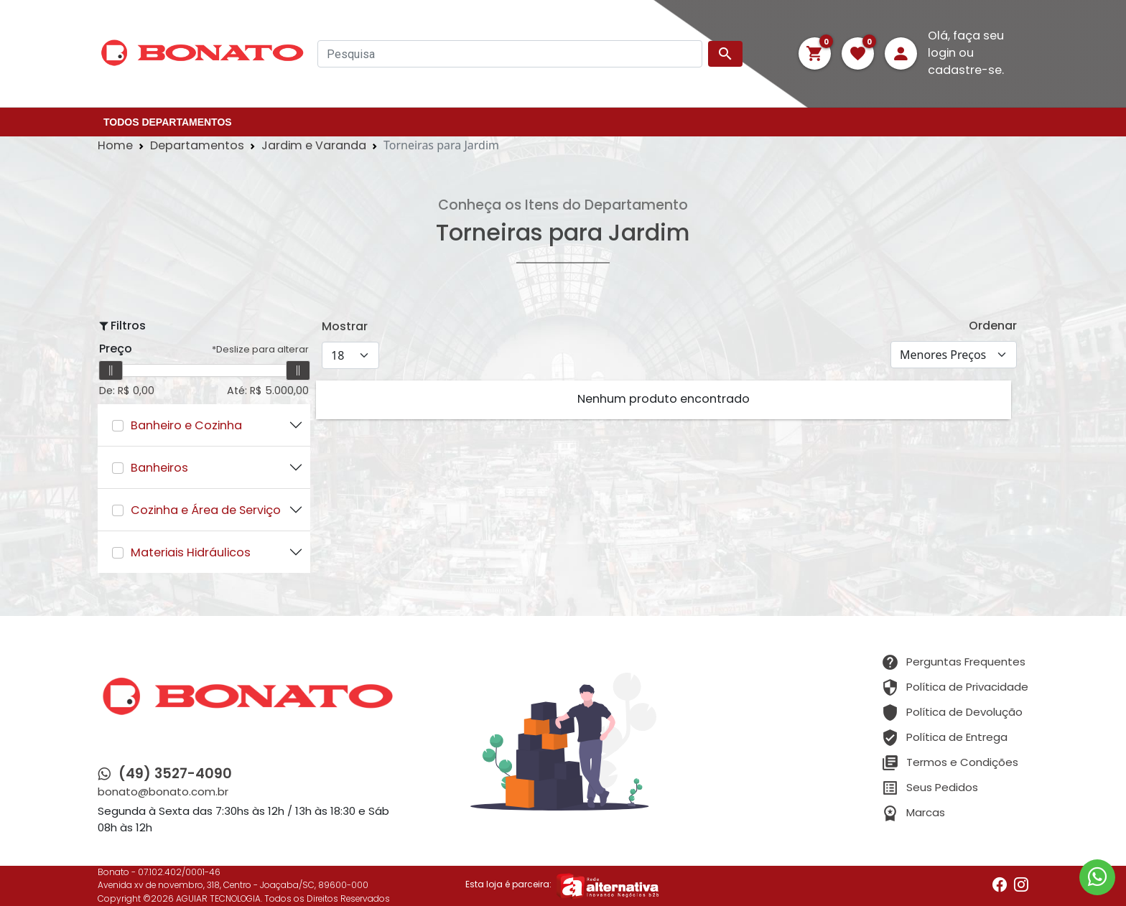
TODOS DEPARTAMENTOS (167, 122)
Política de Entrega (957, 739)
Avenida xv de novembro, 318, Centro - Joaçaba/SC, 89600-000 (233, 885)
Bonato (113, 873)
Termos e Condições (962, 764)
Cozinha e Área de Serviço (206, 511)
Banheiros (159, 469)
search (725, 53)
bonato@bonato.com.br (163, 793)
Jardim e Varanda (313, 146)
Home (115, 146)
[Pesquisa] (509, 53)
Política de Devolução (964, 714)
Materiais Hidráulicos (191, 554)
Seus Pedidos (942, 789)
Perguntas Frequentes (965, 663)
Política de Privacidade (967, 689)
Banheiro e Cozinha (186, 427)
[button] (815, 53)
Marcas (925, 814)
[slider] (110, 370)
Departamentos (197, 146)
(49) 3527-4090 (175, 775)
